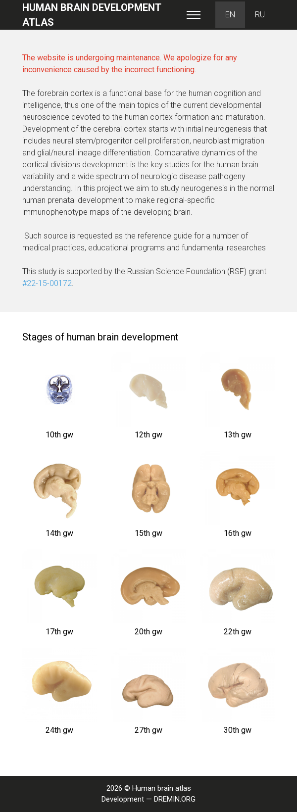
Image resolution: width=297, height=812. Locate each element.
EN (230, 14)
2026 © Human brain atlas (148, 788)
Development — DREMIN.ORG (148, 799)
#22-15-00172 (47, 283)
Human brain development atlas (91, 14)
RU (260, 14)
